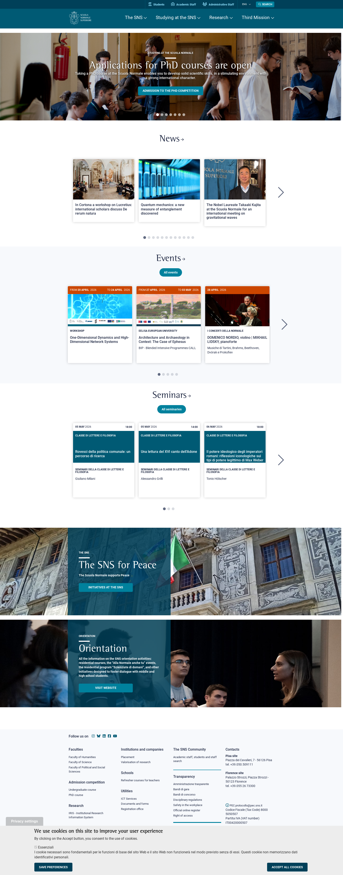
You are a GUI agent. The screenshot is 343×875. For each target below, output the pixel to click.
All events (171, 274)
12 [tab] (193, 239)
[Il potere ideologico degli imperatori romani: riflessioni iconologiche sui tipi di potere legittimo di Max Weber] (235, 463)
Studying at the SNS (176, 17)
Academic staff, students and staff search (196, 759)
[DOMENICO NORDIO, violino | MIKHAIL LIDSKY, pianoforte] (237, 324)
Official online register (187, 811)
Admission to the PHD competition (171, 90)
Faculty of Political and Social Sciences (88, 770)
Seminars (171, 398)
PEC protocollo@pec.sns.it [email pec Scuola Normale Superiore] (246, 805)
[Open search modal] (265, 4)
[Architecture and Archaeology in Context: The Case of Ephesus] (168, 322)
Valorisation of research (137, 762)
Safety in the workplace (189, 806)
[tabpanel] (170, 76)
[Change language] (250, 4)
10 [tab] (184, 239)
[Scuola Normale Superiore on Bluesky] (98, 736)
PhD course (76, 795)
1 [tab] (157, 115)
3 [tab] (166, 115)
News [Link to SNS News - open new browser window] (171, 140)
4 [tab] (170, 115)
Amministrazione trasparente (193, 784)
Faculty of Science (81, 762)
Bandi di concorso (185, 795)
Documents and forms (136, 804)
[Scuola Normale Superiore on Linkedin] (104, 736)
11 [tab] (188, 239)
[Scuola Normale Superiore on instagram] (93, 736)
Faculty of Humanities (83, 757)
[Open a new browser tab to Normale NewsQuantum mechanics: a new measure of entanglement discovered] (169, 191)
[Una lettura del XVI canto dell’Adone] (169, 463)
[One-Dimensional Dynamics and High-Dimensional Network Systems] (100, 320)
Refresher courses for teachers (142, 780)
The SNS (133, 17)
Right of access (183, 816)
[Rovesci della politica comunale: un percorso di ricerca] (103, 463)
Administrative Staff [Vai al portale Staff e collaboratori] (221, 4)
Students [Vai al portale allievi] (160, 4)
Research (218, 17)
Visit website (105, 691)
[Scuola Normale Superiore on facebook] (109, 736)
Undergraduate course (84, 790)
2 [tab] (162, 115)
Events (171, 260)
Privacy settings (24, 821)
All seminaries (172, 412)
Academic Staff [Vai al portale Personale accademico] (186, 4)
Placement (128, 757)
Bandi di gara (182, 789)
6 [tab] (179, 115)
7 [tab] (184, 115)
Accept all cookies (287, 867)
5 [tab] (175, 115)
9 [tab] (179, 239)
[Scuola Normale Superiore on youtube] (115, 736)
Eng (246, 4)
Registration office (133, 809)
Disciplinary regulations (189, 800)
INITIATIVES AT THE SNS (105, 590)
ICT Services (129, 799)
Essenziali (46, 847)
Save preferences (53, 867)
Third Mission (256, 17)
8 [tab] (175, 239)
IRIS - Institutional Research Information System (87, 816)
